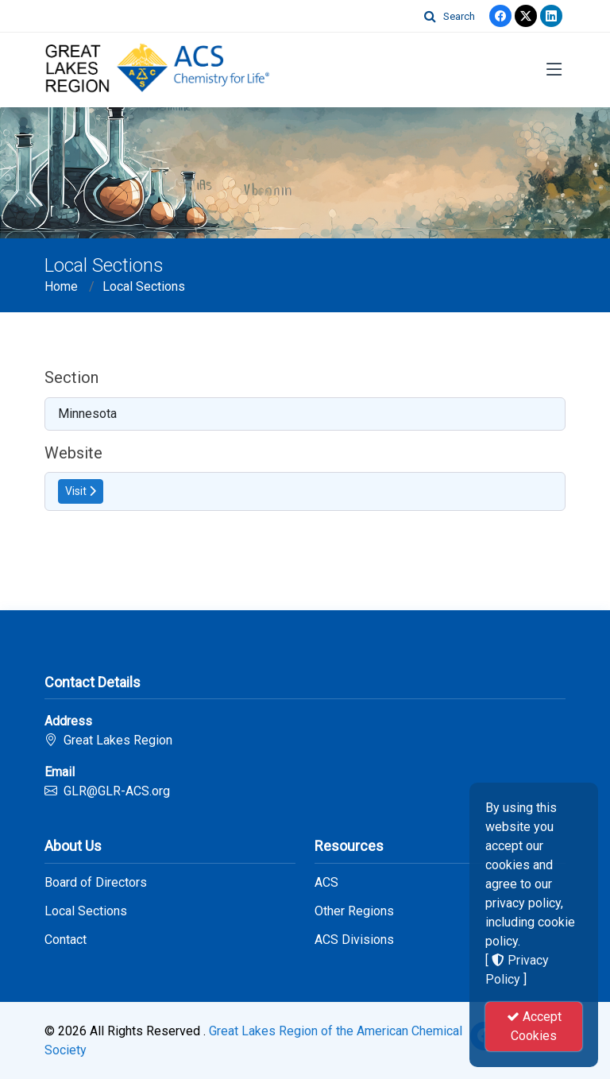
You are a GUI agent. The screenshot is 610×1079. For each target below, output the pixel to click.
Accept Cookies (534, 1026)
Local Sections (143, 286)
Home (61, 286)
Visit (80, 491)
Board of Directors (95, 882)
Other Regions (354, 911)
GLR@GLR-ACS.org (117, 791)
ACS (326, 882)
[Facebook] (500, 16)
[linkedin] (551, 16)
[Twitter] (526, 16)
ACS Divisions (354, 940)
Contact (65, 940)
